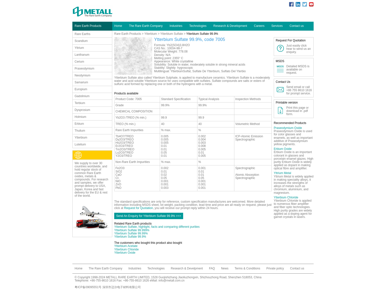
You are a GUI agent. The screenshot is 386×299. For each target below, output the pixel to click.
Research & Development (230, 26)
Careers (259, 26)
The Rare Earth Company (146, 26)
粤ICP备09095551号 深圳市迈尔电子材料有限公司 (108, 287)
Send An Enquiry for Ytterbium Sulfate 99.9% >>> (148, 216)
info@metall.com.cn (172, 280)
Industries (176, 26)
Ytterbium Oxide (124, 252)
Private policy (275, 268)
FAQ (212, 268)
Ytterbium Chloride (126, 249)
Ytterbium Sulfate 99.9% (130, 236)
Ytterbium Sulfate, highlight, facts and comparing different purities (157, 227)
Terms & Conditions (247, 268)
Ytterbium (150, 33)
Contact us (297, 26)
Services (277, 26)
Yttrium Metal (282, 173)
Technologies (198, 26)
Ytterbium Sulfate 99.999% (131, 230)
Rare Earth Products (127, 33)
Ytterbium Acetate (126, 246)
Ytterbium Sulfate (171, 33)
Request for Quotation (138, 208)
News (224, 268)
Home (118, 26)
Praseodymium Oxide (288, 128)
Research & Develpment (187, 268)
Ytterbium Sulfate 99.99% (131, 233)
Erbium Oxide (283, 149)
